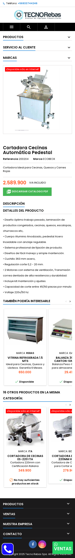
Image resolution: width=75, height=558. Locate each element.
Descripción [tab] (14, 203)
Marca (37, 159)
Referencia (10, 159)
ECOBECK (49, 159)
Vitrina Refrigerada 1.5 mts (25, 359)
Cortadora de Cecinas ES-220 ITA (25, 457)
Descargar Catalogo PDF (27, 191)
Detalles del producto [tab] (23, 210)
